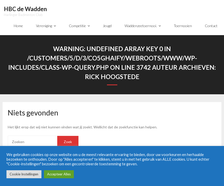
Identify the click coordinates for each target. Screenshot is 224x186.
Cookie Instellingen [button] (24, 174)
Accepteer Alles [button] (59, 174)
